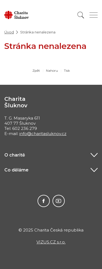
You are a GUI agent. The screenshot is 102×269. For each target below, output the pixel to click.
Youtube (58, 201)
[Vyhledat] (81, 15)
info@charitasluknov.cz (42, 133)
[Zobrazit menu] (93, 15)
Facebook (44, 201)
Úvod (9, 32)
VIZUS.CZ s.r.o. (51, 242)
